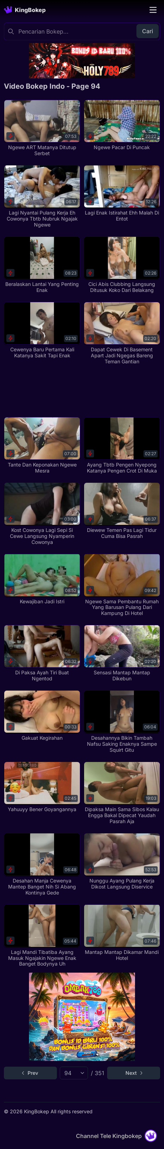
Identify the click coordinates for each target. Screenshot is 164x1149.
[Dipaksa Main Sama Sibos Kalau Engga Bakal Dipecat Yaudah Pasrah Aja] (122, 793)
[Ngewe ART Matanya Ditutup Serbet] (42, 128)
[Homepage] (25, 10)
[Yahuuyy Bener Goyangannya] (42, 787)
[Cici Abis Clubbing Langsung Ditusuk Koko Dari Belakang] (122, 264)
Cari (147, 31)
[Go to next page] (133, 1073)
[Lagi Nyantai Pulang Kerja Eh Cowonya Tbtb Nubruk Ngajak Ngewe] (42, 196)
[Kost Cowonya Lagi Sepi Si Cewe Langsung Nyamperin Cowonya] (42, 513)
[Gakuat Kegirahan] (42, 715)
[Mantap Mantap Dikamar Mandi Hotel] (122, 932)
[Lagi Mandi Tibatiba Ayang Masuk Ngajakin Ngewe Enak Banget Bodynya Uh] (42, 935)
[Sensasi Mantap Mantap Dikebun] (122, 653)
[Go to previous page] (30, 1073)
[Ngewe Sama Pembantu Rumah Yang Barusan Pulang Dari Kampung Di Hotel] (122, 584)
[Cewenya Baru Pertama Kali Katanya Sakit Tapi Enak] (42, 330)
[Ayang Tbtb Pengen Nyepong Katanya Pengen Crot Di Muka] (122, 445)
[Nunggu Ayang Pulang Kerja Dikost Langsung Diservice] (122, 861)
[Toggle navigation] (153, 10)
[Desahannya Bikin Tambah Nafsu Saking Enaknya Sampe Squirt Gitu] (122, 721)
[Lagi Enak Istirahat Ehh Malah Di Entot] (122, 193)
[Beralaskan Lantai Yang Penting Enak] (42, 264)
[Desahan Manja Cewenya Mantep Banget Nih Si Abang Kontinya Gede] (42, 864)
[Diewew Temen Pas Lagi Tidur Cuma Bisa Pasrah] (122, 510)
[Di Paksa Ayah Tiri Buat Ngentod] (42, 653)
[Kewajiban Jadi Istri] (42, 578)
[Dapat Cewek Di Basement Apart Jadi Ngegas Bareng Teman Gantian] (122, 333)
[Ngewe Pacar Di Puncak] (122, 125)
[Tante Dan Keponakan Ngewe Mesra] (42, 445)
